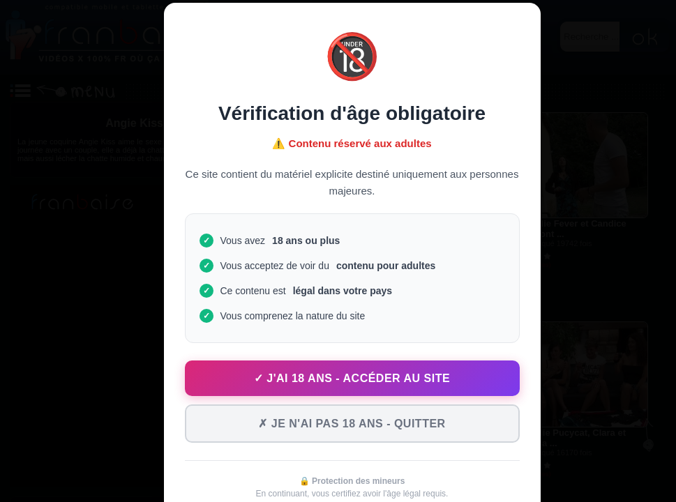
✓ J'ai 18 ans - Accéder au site (352, 378)
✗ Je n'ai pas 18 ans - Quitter (351, 423)
